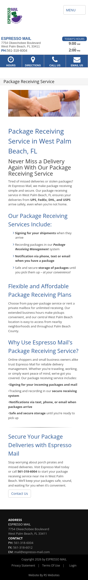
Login (73, 565)
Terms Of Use (51, 565)
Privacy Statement (23, 565)
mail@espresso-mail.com (32, 552)
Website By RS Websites (44, 575)
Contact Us (19, 493)
